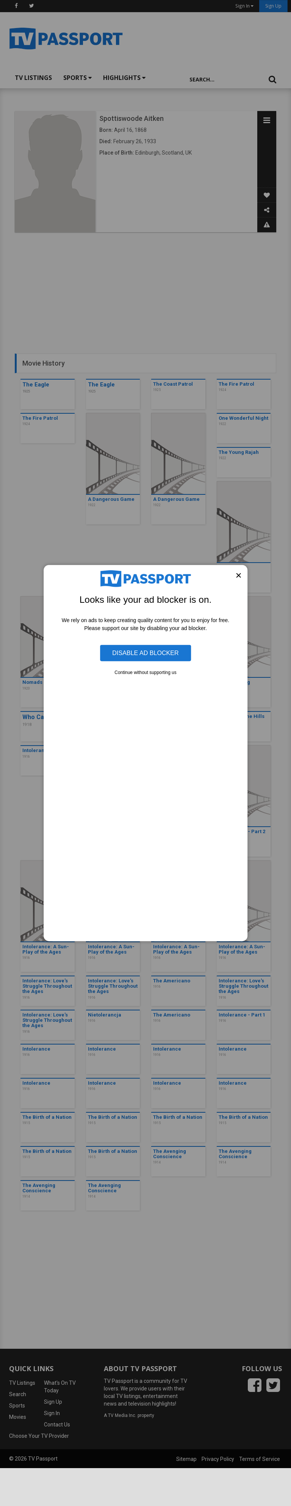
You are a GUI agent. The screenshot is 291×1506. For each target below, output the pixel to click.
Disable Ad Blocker (145, 652)
